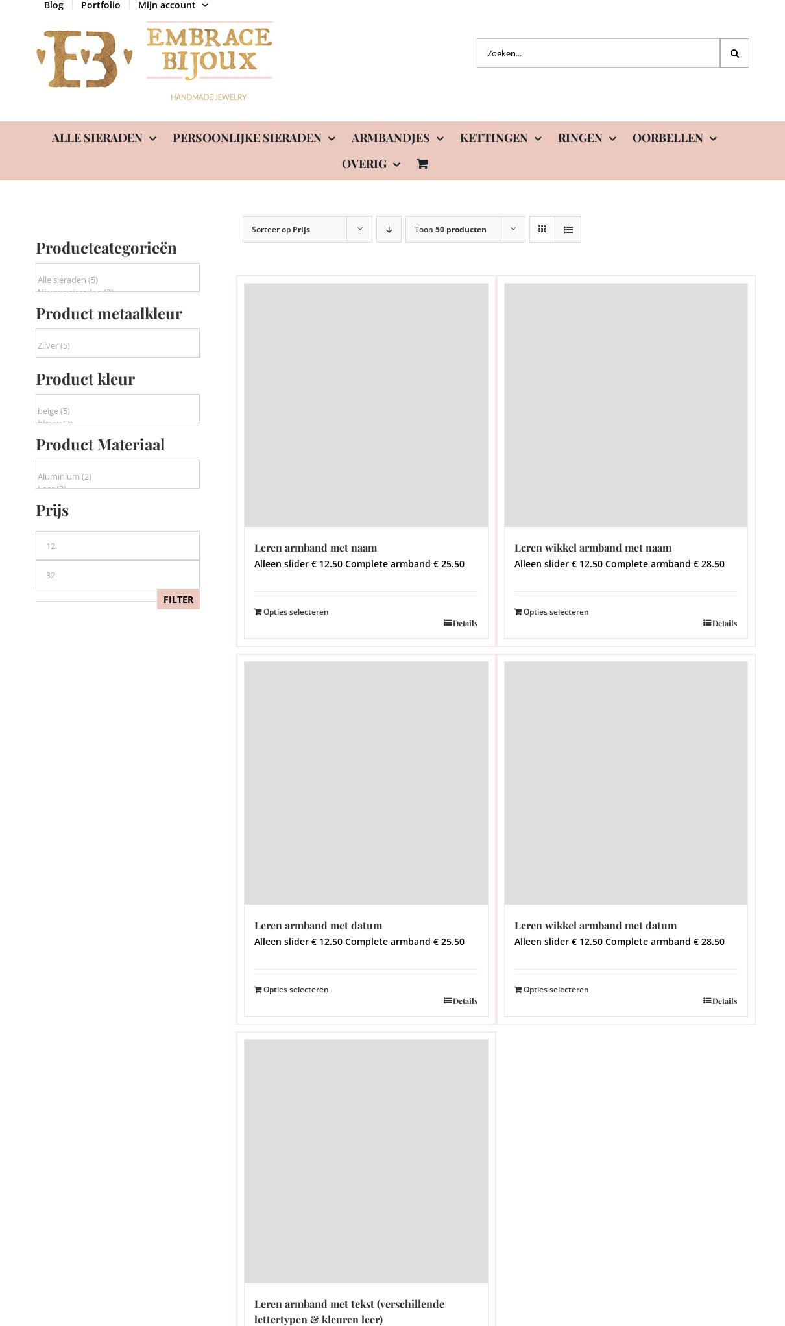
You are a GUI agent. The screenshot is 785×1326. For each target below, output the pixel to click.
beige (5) (117, 411)
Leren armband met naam (315, 547)
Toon (451, 229)
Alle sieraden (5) (117, 280)
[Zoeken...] (598, 53)
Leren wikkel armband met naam (592, 547)
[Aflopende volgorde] (389, 229)
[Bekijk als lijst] (568, 229)
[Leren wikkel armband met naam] (626, 405)
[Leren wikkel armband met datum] (626, 783)
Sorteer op (281, 229)
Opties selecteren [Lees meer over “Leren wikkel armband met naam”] (556, 611)
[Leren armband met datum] (366, 783)
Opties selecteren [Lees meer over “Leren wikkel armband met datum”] (556, 989)
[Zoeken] (734, 53)
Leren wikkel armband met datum (595, 925)
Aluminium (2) (117, 477)
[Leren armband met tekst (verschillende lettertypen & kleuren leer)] (366, 1161)
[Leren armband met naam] (366, 405)
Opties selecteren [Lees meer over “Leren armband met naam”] (296, 611)
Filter (178, 599)
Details (465, 623)
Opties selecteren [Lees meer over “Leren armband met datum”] (296, 989)
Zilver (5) (117, 345)
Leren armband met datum (318, 925)
